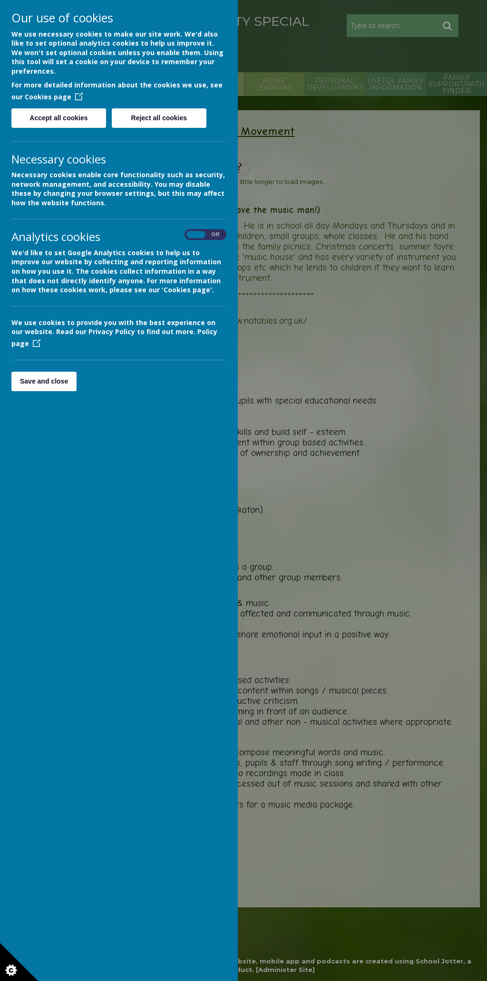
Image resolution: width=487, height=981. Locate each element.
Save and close (44, 381)
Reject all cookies (159, 118)
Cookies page (54, 96)
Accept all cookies (58, 118)
